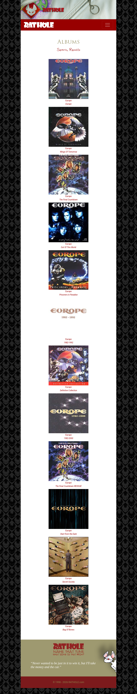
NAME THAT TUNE (68, 652)
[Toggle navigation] (107, 25)
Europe (68, 100)
